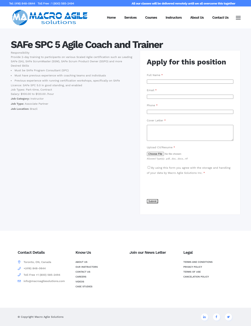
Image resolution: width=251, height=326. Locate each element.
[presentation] (176, 190)
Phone (152, 105)
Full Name (155, 75)
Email (152, 90)
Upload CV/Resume (161, 150)
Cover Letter (156, 120)
